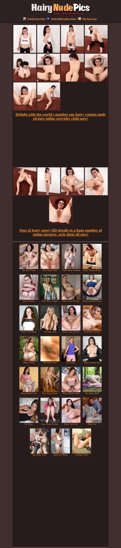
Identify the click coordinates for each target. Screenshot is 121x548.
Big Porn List (87, 18)
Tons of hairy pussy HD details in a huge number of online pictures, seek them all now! (60, 232)
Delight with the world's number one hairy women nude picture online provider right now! (61, 116)
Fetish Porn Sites (34, 18)
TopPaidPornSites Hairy (62, 18)
